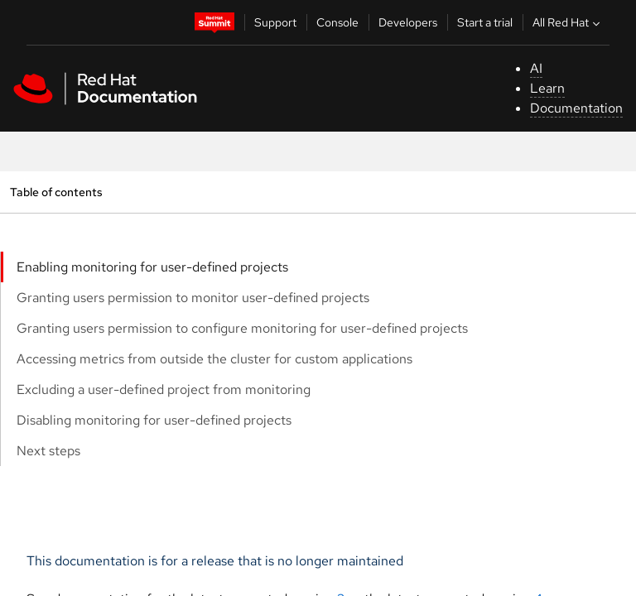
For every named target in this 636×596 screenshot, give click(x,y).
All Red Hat (568, 22)
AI (536, 68)
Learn (547, 88)
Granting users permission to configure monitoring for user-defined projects (242, 328)
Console (337, 22)
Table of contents (56, 191)
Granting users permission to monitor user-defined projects (193, 297)
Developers (407, 22)
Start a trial (485, 22)
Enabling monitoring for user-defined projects (152, 267)
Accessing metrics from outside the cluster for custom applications (214, 359)
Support (275, 22)
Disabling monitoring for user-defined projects (154, 420)
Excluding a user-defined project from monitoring (164, 389)
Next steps (48, 450)
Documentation (576, 108)
